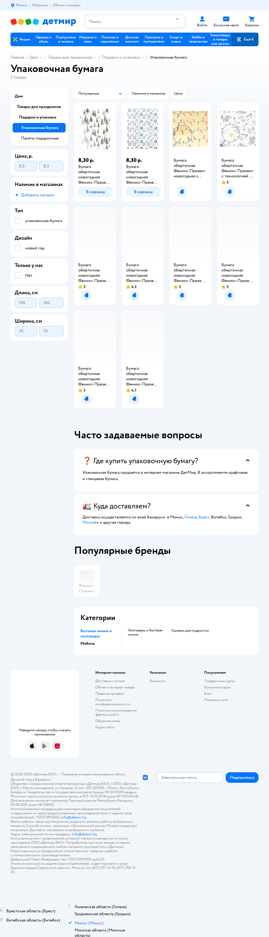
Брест (204, 517)
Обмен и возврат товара (114, 687)
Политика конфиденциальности (113, 702)
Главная (17, 57)
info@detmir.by (73, 817)
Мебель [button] (87, 643)
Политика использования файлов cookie (116, 712)
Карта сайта (104, 727)
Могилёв (90, 522)
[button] (244, 39)
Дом (34, 57)
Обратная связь (107, 721)
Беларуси (43, 779)
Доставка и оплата (110, 681)
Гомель (190, 517)
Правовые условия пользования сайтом (93, 774)
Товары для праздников (70, 57)
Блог (208, 693)
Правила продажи (109, 693)
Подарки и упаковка (121, 57)
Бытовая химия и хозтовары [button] (96, 633)
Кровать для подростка (190, 631)
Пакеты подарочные (40, 138)
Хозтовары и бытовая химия (145, 632)
